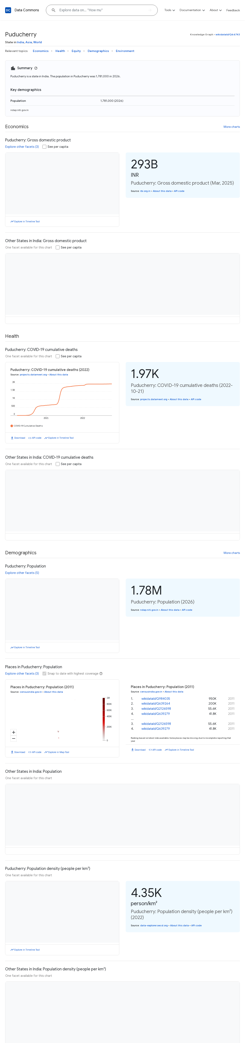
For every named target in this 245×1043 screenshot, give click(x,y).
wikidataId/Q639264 (155, 698)
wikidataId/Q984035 (155, 693)
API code (179, 191)
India (20, 42)
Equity (76, 51)
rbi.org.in (145, 191)
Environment (125, 51)
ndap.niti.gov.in (19, 110)
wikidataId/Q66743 (228, 34)
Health (60, 51)
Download (19, 432)
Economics (41, 51)
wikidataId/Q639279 (155, 708)
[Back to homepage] (8, 10)
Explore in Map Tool (58, 746)
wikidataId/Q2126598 (156, 703)
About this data (162, 191)
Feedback (233, 10)
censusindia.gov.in (31, 686)
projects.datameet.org (33, 374)
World (37, 42)
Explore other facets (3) (22, 147)
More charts (232, 127)
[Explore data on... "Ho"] (101, 10)
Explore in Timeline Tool (27, 221)
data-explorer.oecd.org (154, 919)
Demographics (98, 51)
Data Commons (27, 10)
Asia (28, 42)
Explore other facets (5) (22, 567)
